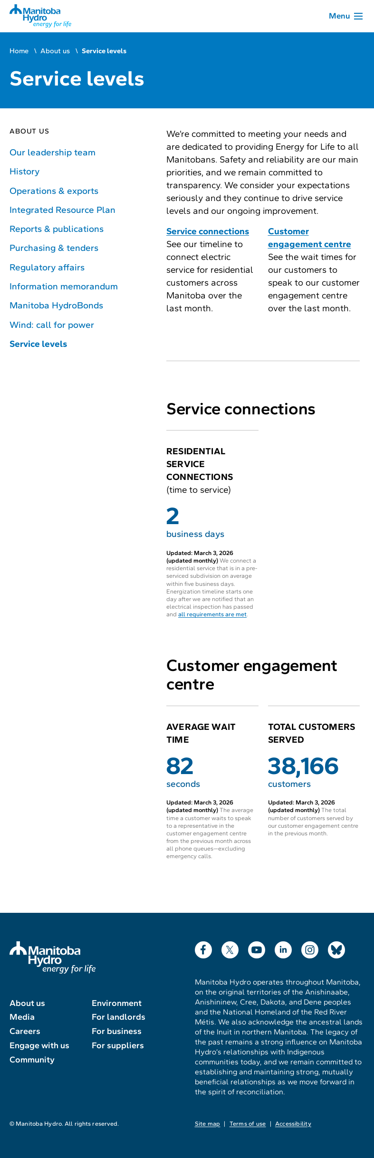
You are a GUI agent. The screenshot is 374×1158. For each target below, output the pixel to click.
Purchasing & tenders (54, 248)
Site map (208, 1123)
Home (19, 51)
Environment (117, 1003)
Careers (25, 1031)
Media (22, 1017)
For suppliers (118, 1045)
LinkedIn (283, 948)
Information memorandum (64, 286)
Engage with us (39, 1045)
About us (55, 51)
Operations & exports (54, 191)
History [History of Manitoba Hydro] (24, 171)
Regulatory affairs (47, 267)
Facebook (203, 948)
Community (32, 1059)
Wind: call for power (52, 325)
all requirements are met (212, 614)
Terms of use (248, 1123)
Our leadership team (53, 152)
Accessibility (293, 1123)
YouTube (256, 948)
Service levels (38, 344)
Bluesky (336, 948)
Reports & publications (57, 229)
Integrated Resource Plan (62, 210)
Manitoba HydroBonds (56, 305)
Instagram (309, 948)
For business (117, 1031)
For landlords (118, 1017)
